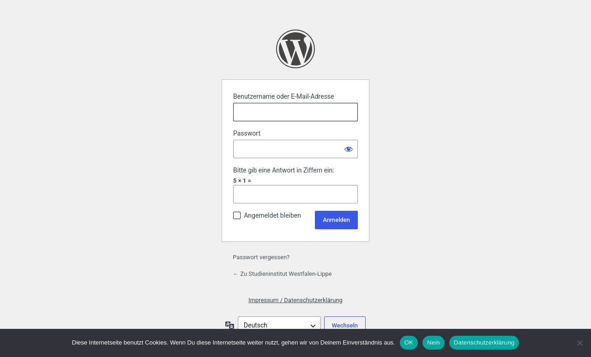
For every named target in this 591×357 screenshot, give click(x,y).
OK (408, 342)
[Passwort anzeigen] (348, 149)
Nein (433, 342)
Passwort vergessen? (261, 257)
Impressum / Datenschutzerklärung (295, 300)
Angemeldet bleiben (272, 215)
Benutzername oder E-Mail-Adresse (283, 96)
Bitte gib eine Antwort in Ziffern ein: (283, 170)
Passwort (246, 133)
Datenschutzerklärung (484, 342)
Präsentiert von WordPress (295, 49)
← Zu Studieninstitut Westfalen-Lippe (282, 273)
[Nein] (579, 342)
